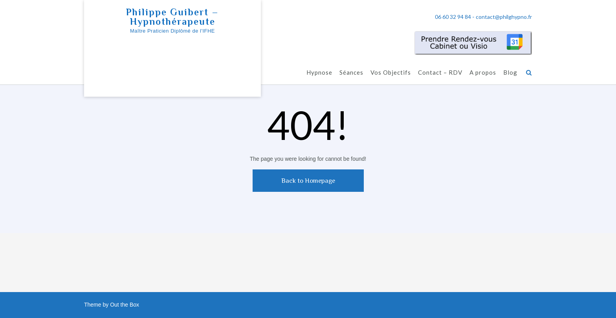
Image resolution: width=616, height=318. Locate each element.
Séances (351, 72)
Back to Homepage (308, 180)
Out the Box (124, 304)
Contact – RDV (440, 72)
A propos (482, 72)
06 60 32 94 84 (453, 16)
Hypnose (319, 72)
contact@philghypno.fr (504, 16)
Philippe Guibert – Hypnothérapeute (172, 16)
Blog (510, 72)
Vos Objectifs (390, 72)
